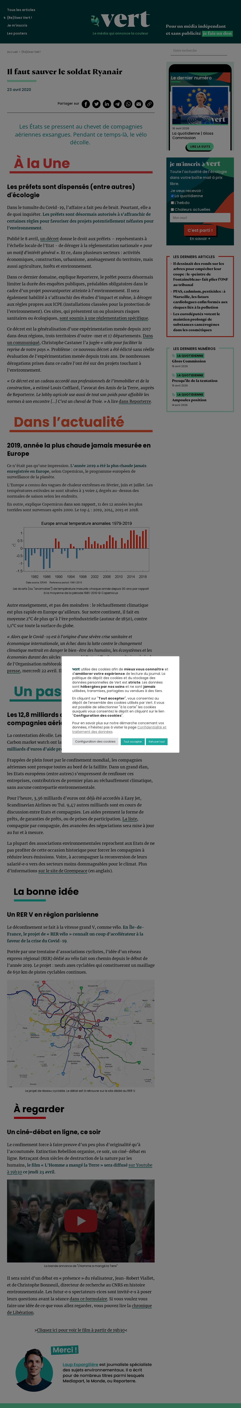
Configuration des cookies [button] (95, 741)
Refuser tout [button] (157, 741)
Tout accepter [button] (133, 741)
